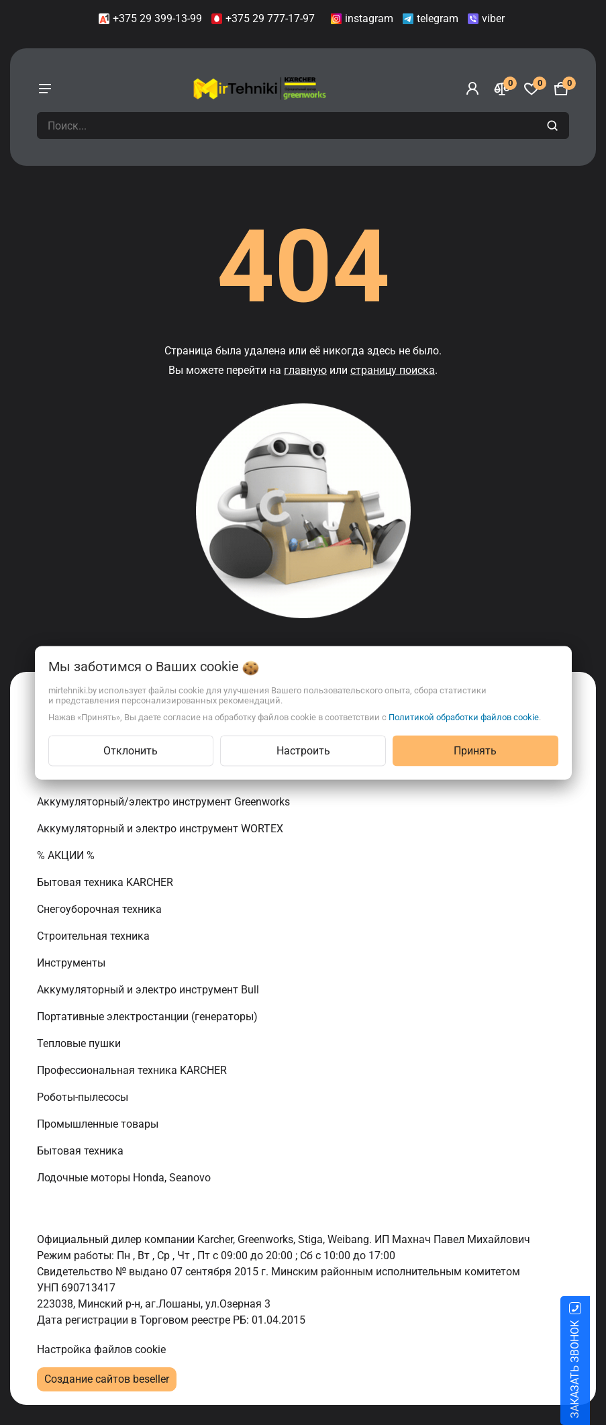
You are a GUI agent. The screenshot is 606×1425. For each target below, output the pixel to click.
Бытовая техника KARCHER (106, 882)
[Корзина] (561, 89)
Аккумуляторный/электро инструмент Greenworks (165, 801)
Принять (475, 750)
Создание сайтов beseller (106, 1379)
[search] (554, 125)
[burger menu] (45, 89)
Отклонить (130, 750)
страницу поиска (392, 370)
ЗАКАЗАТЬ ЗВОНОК (591, 1369)
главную (305, 370)
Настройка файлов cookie (101, 1349)
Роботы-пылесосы (84, 1097)
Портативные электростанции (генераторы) (148, 1016)
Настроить (303, 750)
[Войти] (472, 89)
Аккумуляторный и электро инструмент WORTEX (161, 828)
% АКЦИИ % (67, 855)
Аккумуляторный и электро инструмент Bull (149, 989)
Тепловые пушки (80, 1043)
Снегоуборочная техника (100, 909)
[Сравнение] (502, 89)
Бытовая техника (81, 1150)
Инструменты (72, 962)
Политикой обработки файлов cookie (464, 716)
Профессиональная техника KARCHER (133, 1070)
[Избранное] (531, 89)
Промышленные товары (99, 1124)
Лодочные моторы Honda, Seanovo (125, 1177)
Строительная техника (96, 936)
